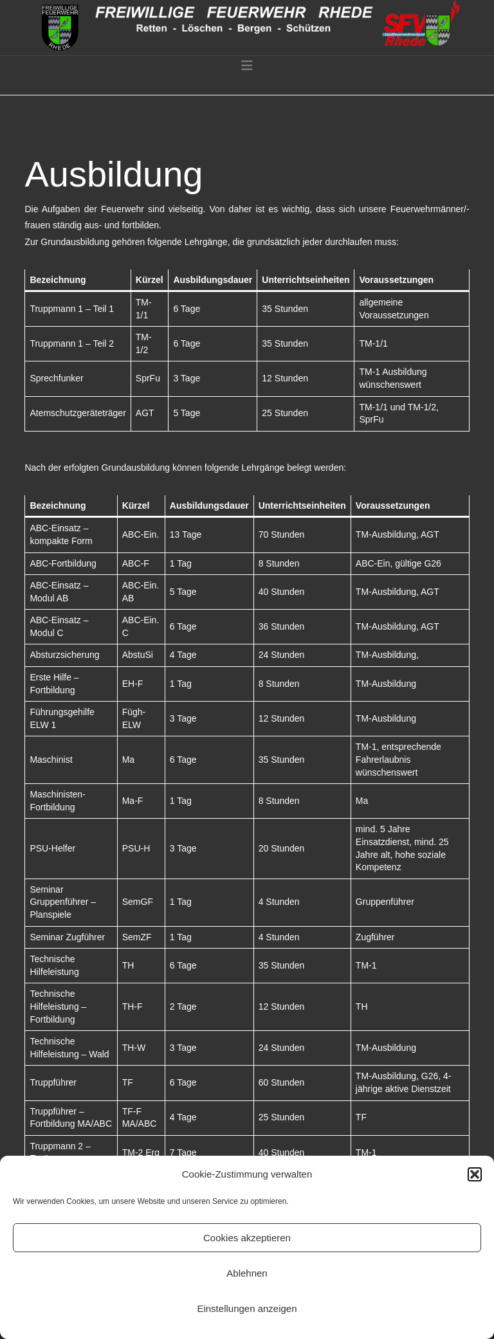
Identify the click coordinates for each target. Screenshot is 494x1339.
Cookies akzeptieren (247, 1237)
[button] (474, 1174)
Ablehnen (246, 1273)
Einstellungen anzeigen (247, 1308)
